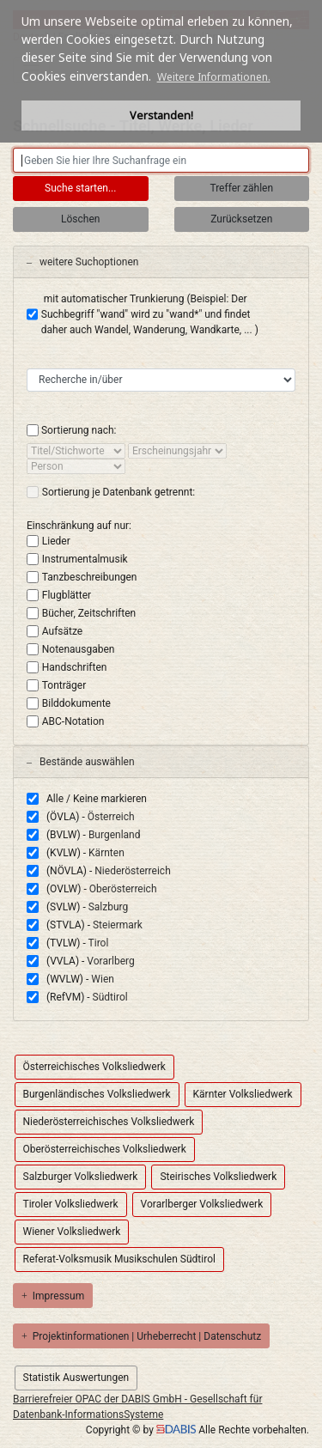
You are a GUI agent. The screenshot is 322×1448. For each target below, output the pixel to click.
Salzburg (108, 907)
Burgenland (114, 835)
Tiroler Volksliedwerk (70, 1204)
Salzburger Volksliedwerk (80, 1177)
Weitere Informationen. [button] (213, 77)
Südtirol (110, 997)
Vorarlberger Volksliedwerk (202, 1204)
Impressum (52, 1296)
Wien (102, 979)
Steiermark (118, 925)
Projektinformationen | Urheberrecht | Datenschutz (141, 1336)
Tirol (98, 943)
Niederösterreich (132, 871)
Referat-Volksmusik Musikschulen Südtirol (119, 1259)
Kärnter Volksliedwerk (243, 1094)
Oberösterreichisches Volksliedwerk (104, 1149)
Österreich (111, 817)
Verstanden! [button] (161, 115)
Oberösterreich (123, 889)
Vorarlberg (110, 961)
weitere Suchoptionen (82, 262)
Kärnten (106, 853)
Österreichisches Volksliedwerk (94, 1067)
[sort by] (76, 451)
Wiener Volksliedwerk (72, 1232)
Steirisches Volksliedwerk (218, 1177)
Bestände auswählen (81, 762)
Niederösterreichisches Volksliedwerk (109, 1122)
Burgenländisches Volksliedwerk (97, 1094)
